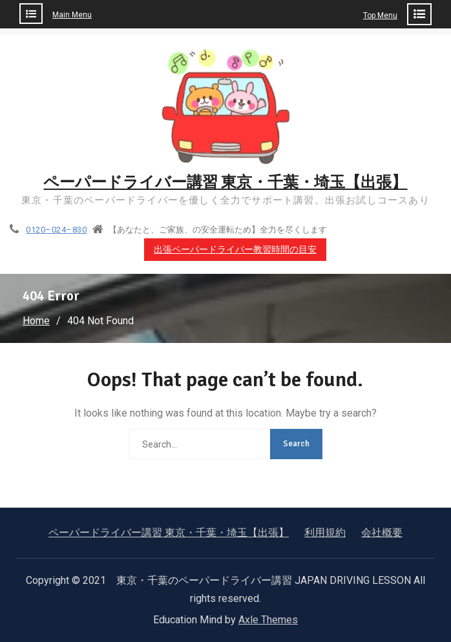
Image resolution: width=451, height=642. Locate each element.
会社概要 (382, 532)
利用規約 (325, 532)
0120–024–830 (56, 230)
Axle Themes (268, 620)
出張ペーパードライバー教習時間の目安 (235, 249)
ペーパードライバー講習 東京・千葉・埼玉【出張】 (225, 182)
